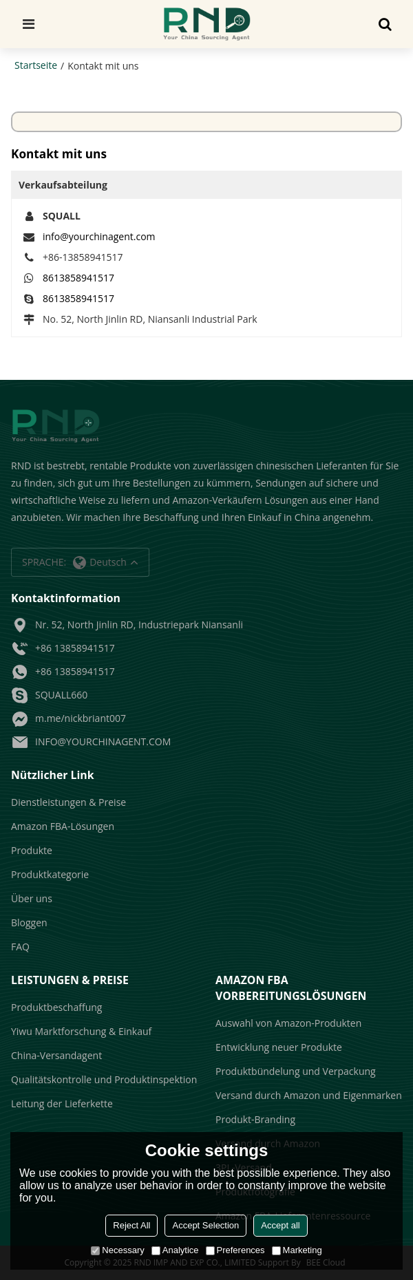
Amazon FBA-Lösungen (62, 826)
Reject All (131, 1225)
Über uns (31, 898)
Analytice (175, 1250)
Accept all (280, 1225)
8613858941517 (78, 277)
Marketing (297, 1250)
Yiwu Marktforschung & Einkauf (81, 1031)
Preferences (235, 1250)
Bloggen (29, 922)
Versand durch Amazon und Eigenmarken (308, 1095)
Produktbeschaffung (56, 1007)
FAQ (20, 946)
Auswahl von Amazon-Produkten (288, 1023)
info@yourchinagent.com (99, 236)
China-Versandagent (56, 1055)
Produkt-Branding (255, 1119)
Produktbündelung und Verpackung (295, 1071)
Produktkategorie (50, 874)
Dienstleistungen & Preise (68, 802)
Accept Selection (205, 1225)
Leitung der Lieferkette (62, 1103)
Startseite (35, 65)
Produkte (31, 850)
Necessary (117, 1250)
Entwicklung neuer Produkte (278, 1047)
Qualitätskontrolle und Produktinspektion (104, 1079)
